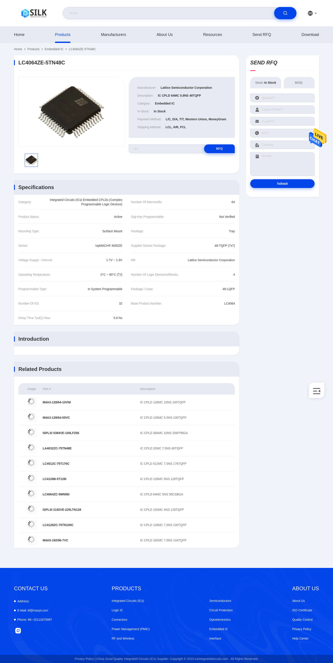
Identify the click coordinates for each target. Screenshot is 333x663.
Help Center (300, 638)
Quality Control (302, 619)
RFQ (219, 148)
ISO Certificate (302, 610)
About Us (165, 34)
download (310, 34)
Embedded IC (54, 49)
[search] (285, 13)
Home (19, 34)
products (62, 34)
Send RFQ (261, 34)
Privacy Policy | (85, 659)
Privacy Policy (301, 629)
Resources (212, 34)
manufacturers (113, 34)
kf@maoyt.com (32, 610)
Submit (282, 183)
